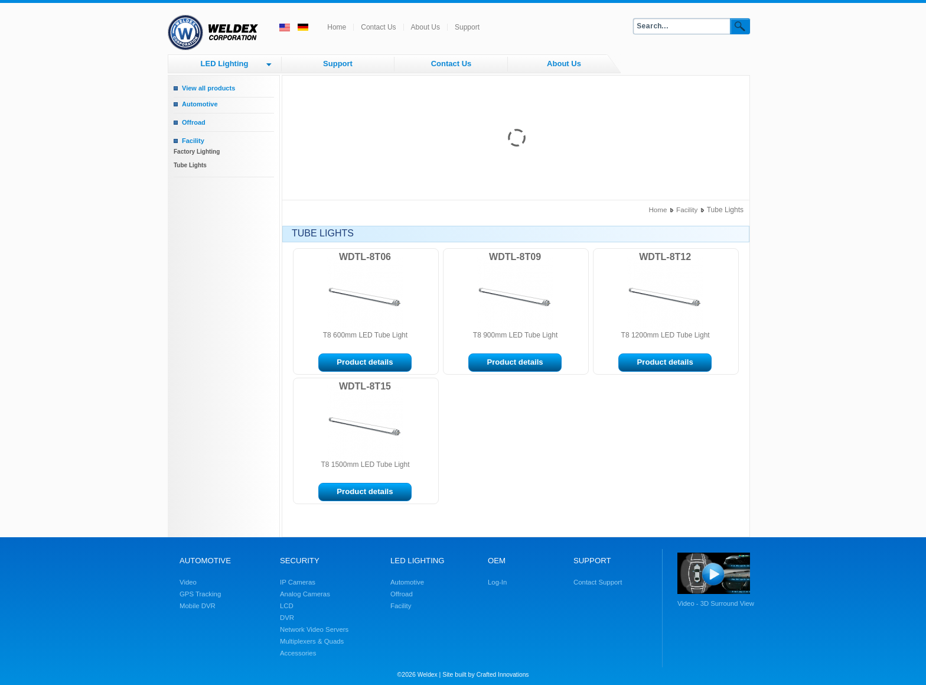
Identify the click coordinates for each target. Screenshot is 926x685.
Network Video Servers (314, 629)
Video (188, 582)
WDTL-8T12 (665, 257)
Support (467, 27)
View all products (208, 88)
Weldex (428, 674)
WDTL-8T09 (515, 257)
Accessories (298, 653)
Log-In (497, 582)
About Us (425, 27)
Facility (193, 140)
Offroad (194, 122)
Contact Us (378, 27)
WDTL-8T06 (365, 257)
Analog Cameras (305, 594)
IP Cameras (297, 582)
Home (336, 27)
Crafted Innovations (503, 674)
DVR (287, 617)
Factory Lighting (197, 151)
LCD (287, 605)
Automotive (200, 104)
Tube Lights (190, 165)
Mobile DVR (198, 605)
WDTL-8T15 (365, 386)
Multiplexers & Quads (312, 641)
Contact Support (597, 582)
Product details (365, 362)
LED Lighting (225, 63)
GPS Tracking (200, 594)
